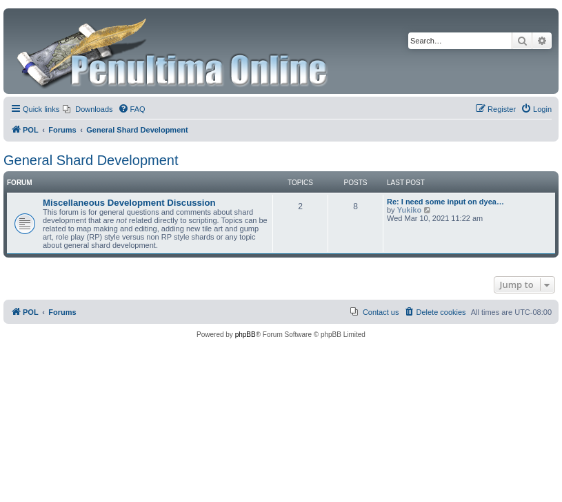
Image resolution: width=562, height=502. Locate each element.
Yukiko (409, 210)
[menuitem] (87, 109)
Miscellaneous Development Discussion (129, 202)
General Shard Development (90, 160)
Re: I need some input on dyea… (445, 201)
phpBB (245, 334)
